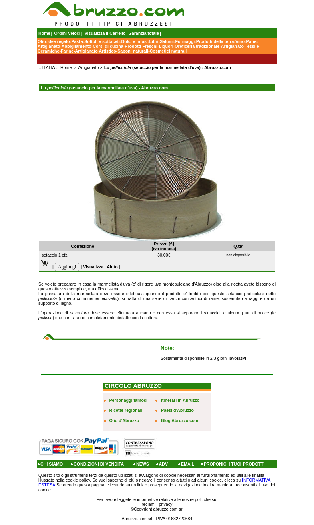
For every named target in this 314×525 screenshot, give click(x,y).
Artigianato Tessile (240, 46)
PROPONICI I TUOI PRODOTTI (234, 464)
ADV (163, 464)
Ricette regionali (126, 410)
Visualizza (93, 266)
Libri (153, 41)
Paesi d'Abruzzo (177, 410)
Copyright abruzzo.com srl (158, 509)
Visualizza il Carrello (105, 33)
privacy (166, 504)
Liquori (166, 46)
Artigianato (49, 46)
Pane (251, 41)
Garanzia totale (144, 33)
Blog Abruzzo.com (179, 420)
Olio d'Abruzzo (124, 420)
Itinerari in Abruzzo (180, 400)
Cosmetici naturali (168, 51)
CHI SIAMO (51, 464)
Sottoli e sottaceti (102, 41)
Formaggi (185, 41)
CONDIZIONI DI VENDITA (99, 464)
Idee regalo (58, 41)
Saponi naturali (132, 51)
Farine (67, 51)
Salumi (167, 41)
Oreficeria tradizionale (197, 46)
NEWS (142, 464)
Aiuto (112, 266)
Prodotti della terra (215, 41)
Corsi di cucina (108, 46)
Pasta (77, 41)
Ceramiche (49, 51)
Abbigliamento (76, 46)
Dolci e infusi (134, 41)
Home (44, 33)
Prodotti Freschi (141, 46)
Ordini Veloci (67, 33)
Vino (240, 41)
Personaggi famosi (128, 400)
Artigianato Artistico (95, 51)
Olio (42, 41)
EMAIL (187, 464)
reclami (148, 504)
